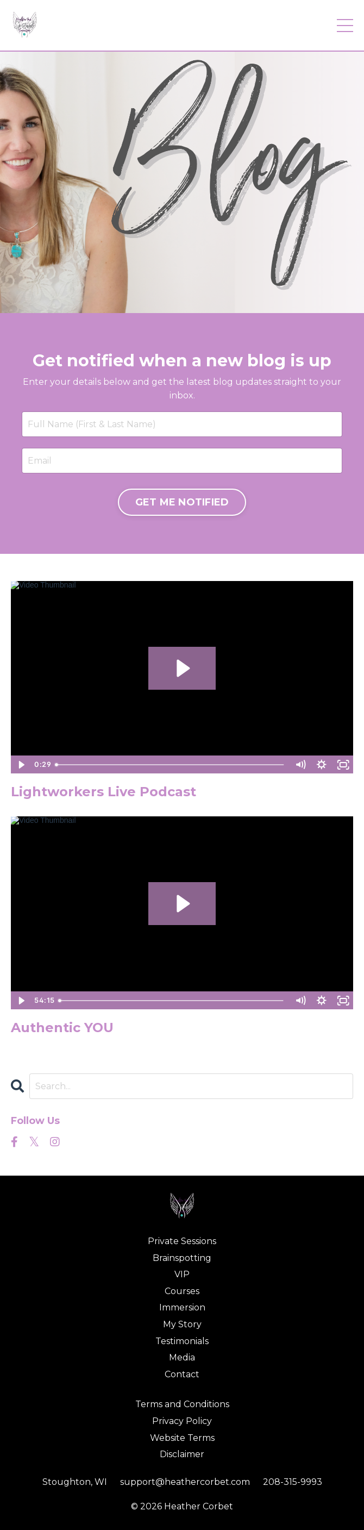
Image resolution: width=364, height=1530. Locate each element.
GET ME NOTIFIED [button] (182, 502)
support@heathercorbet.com (185, 1482)
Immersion (182, 1307)
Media (182, 1357)
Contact (182, 1374)
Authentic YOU (62, 1027)
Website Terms (182, 1438)
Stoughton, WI (74, 1482)
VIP (182, 1274)
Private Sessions (182, 1241)
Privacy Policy (182, 1421)
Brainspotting (182, 1258)
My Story (182, 1324)
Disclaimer (182, 1454)
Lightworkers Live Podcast (103, 792)
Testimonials (182, 1341)
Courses (182, 1291)
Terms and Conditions (182, 1404)
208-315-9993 (292, 1482)
